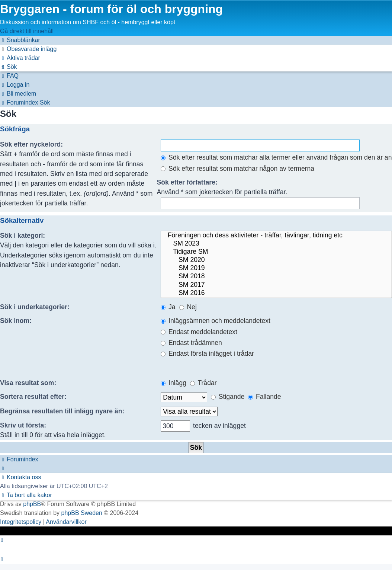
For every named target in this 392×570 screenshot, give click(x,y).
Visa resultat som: (28, 383)
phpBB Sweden (81, 513)
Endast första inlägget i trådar (207, 353)
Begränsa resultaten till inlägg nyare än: (62, 411)
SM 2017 (276, 285)
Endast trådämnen (191, 342)
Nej (188, 307)
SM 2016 (276, 293)
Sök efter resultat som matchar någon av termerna (237, 168)
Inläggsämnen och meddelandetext (215, 320)
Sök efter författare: (187, 182)
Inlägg (173, 383)
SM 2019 (276, 268)
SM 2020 (276, 260)
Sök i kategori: (22, 235)
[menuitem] (28, 49)
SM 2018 (276, 276)
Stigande (227, 396)
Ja (168, 307)
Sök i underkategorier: (35, 307)
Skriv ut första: (23, 425)
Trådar (203, 383)
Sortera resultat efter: (33, 396)
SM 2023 (276, 244)
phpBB (32, 504)
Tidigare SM (276, 252)
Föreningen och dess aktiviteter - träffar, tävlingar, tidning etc (276, 235)
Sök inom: (16, 320)
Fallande (264, 396)
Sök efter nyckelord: (31, 144)
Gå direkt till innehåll (27, 31)
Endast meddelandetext (199, 332)
